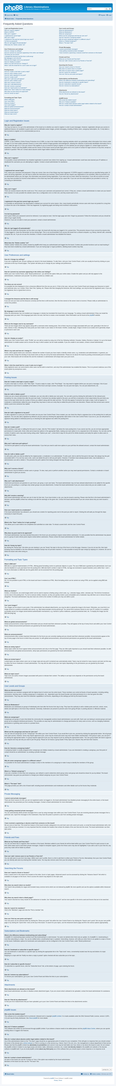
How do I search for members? (68, 72)
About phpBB (33, 1018)
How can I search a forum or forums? (69, 67)
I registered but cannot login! (12, 35)
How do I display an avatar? (12, 61)
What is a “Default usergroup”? (68, 41)
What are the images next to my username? (17, 60)
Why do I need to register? (12, 30)
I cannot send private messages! (68, 49)
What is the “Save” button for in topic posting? (17, 89)
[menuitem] (15, 15)
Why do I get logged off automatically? (15, 43)
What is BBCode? (9, 99)
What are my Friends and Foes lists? (69, 59)
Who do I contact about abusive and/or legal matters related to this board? (80, 103)
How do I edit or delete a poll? (13, 80)
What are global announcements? (14, 106)
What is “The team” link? (66, 43)
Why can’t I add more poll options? (14, 79)
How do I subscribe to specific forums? (70, 84)
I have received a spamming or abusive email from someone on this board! (80, 52)
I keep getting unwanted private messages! (71, 51)
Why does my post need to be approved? (16, 91)
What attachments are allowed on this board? (72, 92)
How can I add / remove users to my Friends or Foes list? (75, 60)
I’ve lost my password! (10, 41)
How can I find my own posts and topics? (70, 74)
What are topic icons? (10, 114)
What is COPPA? (9, 32)
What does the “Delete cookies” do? (14, 44)
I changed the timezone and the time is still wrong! (18, 56)
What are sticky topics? (11, 110)
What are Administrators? (66, 30)
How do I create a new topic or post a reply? (17, 71)
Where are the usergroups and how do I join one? (73, 35)
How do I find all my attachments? (68, 94)
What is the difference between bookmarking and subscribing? (77, 80)
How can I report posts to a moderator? (15, 88)
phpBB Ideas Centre (89, 1028)
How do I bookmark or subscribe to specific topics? (73, 82)
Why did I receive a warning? (12, 86)
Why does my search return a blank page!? (71, 70)
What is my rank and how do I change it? (16, 63)
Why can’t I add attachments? (13, 84)
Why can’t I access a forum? (12, 82)
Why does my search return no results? (70, 68)
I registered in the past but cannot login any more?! (19, 39)
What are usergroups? (65, 34)
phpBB (92, 315)
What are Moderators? (65, 32)
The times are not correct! (11, 54)
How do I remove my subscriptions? (69, 85)
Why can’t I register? (10, 34)
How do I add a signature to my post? (15, 75)
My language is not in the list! (12, 58)
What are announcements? (12, 108)
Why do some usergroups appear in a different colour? (74, 39)
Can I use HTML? (9, 101)
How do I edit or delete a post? (13, 73)
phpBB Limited (56, 1016)
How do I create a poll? (11, 77)
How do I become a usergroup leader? (70, 37)
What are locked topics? (11, 112)
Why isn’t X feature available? (67, 102)
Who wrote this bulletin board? (67, 100)
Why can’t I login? (9, 37)
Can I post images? (10, 105)
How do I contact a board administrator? (70, 105)
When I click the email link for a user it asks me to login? (20, 65)
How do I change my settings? (13, 51)
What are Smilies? (9, 103)
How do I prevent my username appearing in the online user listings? (24, 52)
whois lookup (28, 1043)
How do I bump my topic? (11, 93)
